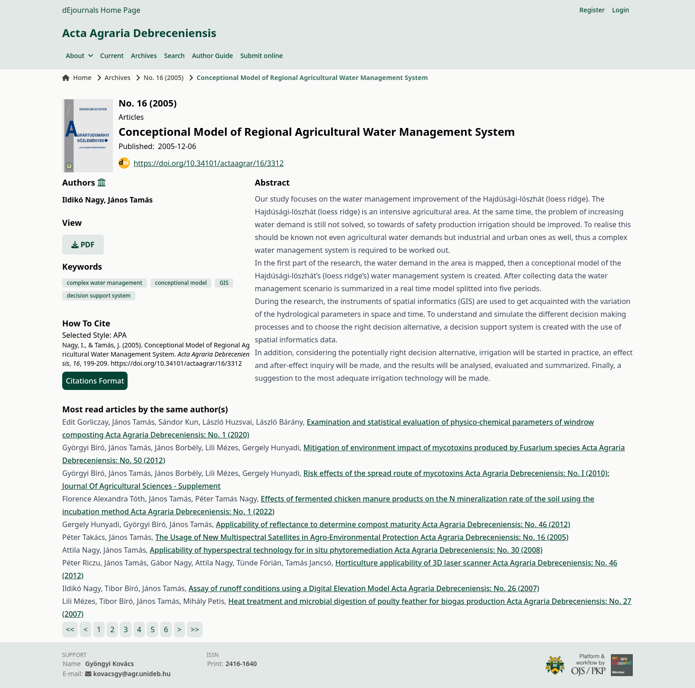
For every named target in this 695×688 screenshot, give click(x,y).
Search (174, 55)
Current (111, 55)
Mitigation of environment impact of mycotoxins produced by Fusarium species (443, 448)
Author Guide (212, 55)
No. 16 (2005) (163, 77)
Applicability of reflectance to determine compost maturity (319, 524)
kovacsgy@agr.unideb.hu (132, 673)
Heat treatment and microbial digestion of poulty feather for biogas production (367, 601)
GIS (224, 283)
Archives (143, 55)
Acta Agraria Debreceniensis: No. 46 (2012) (496, 524)
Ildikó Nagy (84, 200)
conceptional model (181, 283)
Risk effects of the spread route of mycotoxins (384, 473)
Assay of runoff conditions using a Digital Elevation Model (289, 588)
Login (620, 9)
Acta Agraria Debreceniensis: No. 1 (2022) (202, 512)
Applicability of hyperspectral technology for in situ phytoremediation (272, 550)
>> (195, 629)
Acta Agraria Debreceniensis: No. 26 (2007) (465, 588)
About (79, 55)
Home (76, 77)
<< (70, 629)
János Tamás (130, 200)
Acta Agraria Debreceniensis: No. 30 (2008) (468, 550)
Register (591, 9)
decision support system (99, 295)
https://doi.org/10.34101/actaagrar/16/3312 (200, 163)
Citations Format (95, 381)
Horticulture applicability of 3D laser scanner (413, 563)
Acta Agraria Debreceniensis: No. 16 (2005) (494, 537)
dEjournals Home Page (101, 10)
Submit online (262, 55)
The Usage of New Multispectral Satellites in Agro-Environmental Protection (288, 537)
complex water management (104, 283)
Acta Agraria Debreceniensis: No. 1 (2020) (177, 435)
